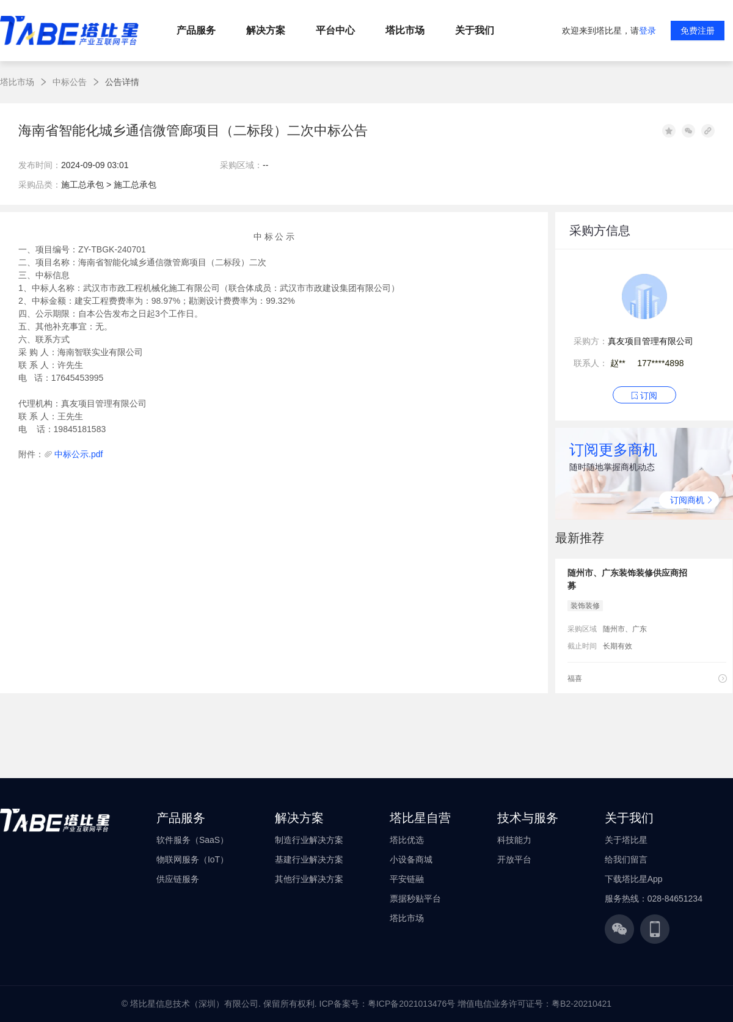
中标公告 (70, 82)
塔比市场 (17, 82)
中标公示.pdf (78, 454)
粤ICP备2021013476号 (411, 1004)
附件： (31, 454)
